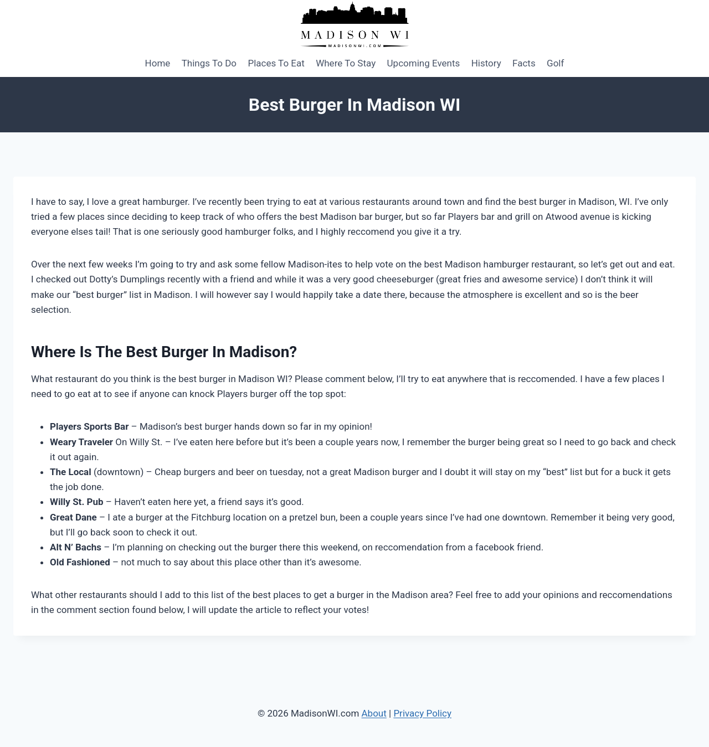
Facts (524, 63)
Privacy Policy (422, 713)
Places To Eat (276, 63)
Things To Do (209, 63)
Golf (555, 63)
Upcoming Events (423, 63)
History (486, 63)
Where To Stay (346, 63)
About (374, 713)
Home (158, 63)
